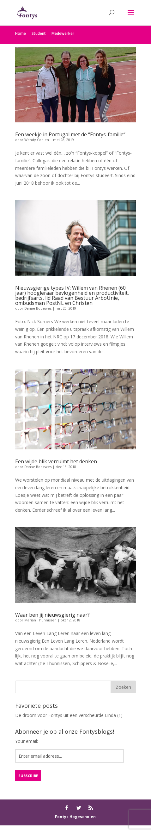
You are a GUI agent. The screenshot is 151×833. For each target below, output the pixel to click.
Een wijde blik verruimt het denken (56, 461)
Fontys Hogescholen (75, 816)
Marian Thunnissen (40, 620)
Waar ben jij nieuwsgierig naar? (52, 614)
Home (20, 33)
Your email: (26, 741)
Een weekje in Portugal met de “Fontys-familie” (70, 134)
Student (39, 33)
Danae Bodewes (37, 308)
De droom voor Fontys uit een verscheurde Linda (65, 715)
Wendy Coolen (36, 139)
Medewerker (62, 33)
